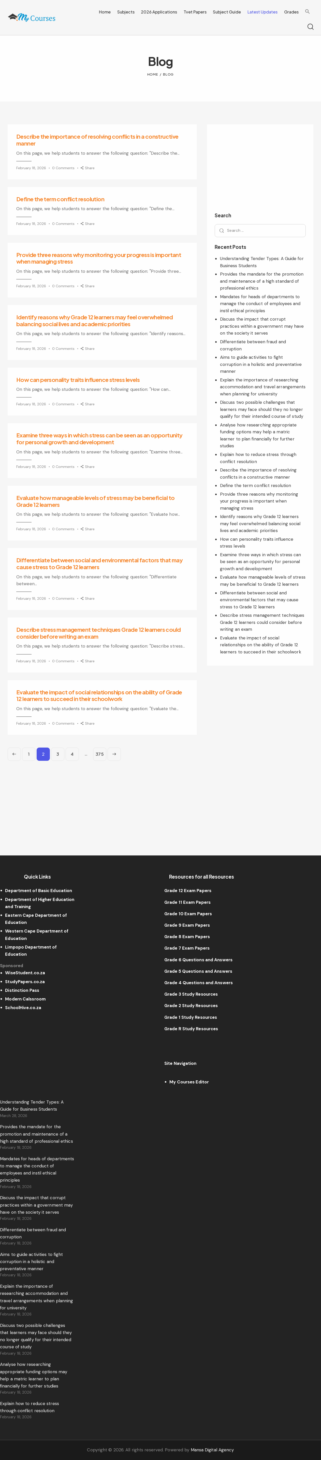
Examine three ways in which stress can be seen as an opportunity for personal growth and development (99, 438)
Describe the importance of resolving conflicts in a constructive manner (97, 140)
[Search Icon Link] (307, 12)
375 (101, 752)
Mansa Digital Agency (212, 1450)
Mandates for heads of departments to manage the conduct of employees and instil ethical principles (260, 303)
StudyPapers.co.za (25, 981)
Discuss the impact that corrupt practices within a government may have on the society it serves (262, 326)
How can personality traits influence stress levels (78, 379)
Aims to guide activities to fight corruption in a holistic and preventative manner (261, 364)
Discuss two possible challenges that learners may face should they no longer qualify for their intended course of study (261, 409)
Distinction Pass (22, 990)
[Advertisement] (102, 797)
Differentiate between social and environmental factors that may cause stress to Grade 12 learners (99, 563)
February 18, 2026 (31, 168)
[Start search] (310, 27)
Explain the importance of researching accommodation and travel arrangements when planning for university (263, 387)
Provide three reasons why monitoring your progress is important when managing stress (98, 258)
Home (152, 74)
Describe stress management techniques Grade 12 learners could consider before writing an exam (98, 633)
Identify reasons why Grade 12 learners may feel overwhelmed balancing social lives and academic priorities (94, 320)
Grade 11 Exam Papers (187, 902)
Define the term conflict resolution (60, 199)
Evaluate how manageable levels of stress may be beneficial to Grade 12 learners (95, 501)
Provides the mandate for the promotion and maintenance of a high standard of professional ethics (262, 281)
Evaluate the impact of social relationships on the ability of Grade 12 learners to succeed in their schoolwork (99, 695)
